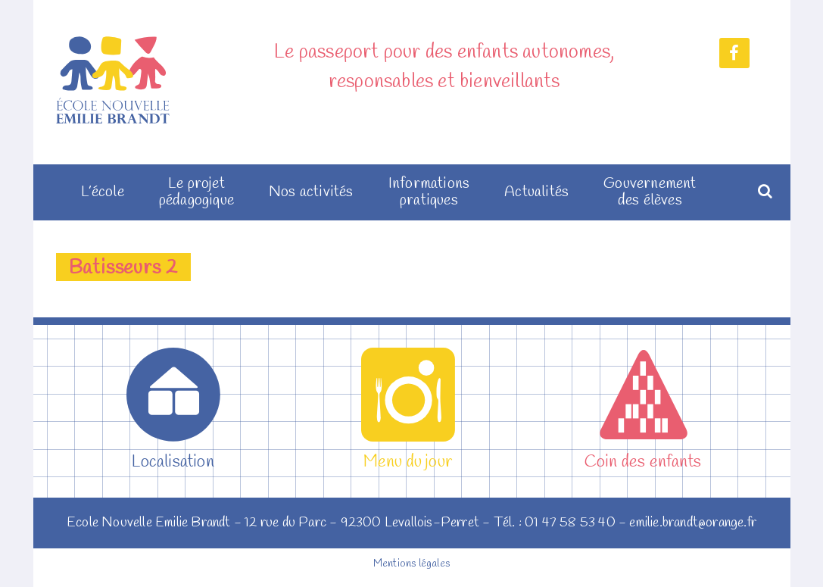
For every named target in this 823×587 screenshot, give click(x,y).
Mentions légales (411, 564)
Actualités (536, 192)
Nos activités (311, 192)
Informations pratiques (428, 192)
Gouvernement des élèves (649, 192)
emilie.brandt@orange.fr (692, 523)
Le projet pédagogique (196, 192)
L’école (102, 192)
